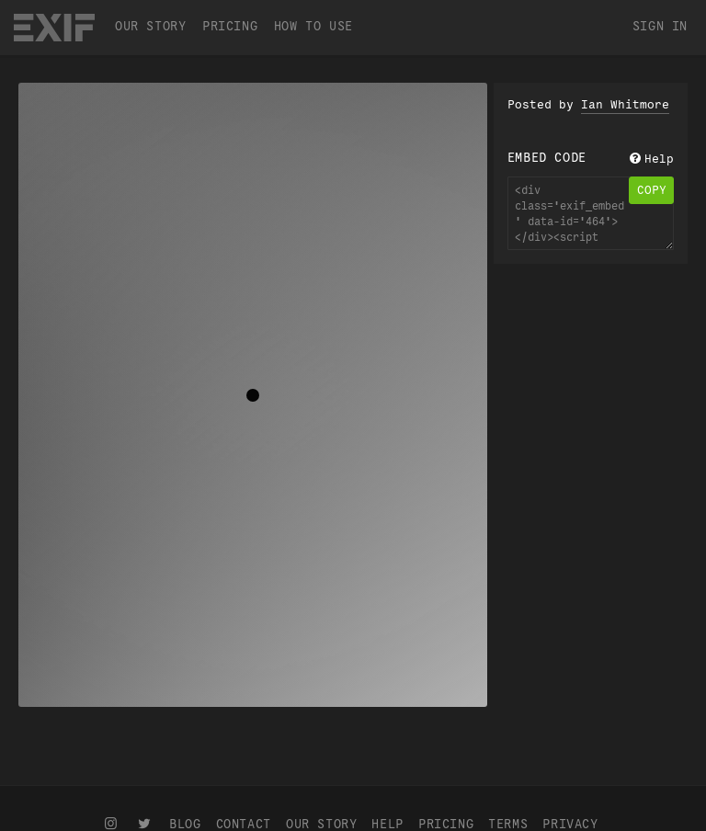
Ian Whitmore (625, 105)
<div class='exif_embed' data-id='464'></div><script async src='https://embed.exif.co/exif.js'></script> (590, 213)
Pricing (229, 26)
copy (651, 190)
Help (650, 159)
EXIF (54, 27)
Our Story (150, 26)
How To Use (313, 26)
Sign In (660, 26)
